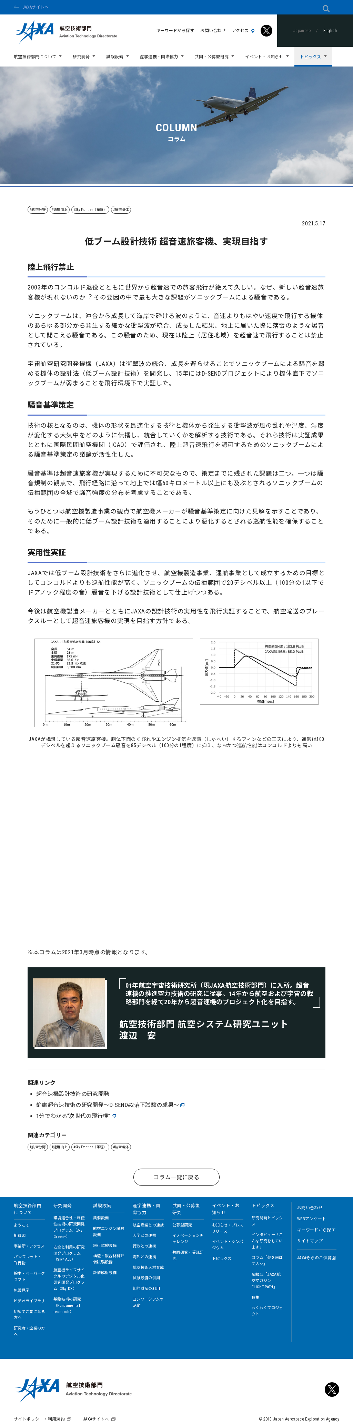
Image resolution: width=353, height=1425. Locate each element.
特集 (256, 1288)
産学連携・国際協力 (146, 1200)
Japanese (302, 30)
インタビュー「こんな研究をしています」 (267, 1231)
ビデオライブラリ (29, 1292)
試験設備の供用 (146, 1268)
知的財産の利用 (146, 1279)
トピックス (222, 1249)
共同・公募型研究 (186, 1200)
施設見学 (21, 1281)
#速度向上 (60, 210)
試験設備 (102, 1196)
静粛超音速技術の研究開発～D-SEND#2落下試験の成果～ (110, 1095)
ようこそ (21, 1216)
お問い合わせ (213, 30)
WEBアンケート (311, 1209)
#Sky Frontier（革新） (90, 210)
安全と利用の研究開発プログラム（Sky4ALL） (69, 1244)
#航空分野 (38, 210)
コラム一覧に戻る (176, 1168)
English (330, 30)
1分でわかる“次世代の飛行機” (76, 1106)
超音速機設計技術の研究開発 (72, 1084)
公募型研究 (182, 1216)
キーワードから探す (175, 30)
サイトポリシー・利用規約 (39, 1409)
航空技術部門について (27, 1200)
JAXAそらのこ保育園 (316, 1248)
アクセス (243, 30)
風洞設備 (101, 1209)
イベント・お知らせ (226, 1200)
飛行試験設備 (105, 1236)
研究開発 (62, 1196)
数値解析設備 (105, 1263)
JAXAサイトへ (36, 7)
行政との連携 (144, 1237)
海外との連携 (144, 1247)
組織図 (20, 1226)
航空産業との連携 (148, 1216)
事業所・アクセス (29, 1237)
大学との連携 (144, 1226)
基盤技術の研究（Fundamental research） (67, 1296)
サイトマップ (310, 1231)
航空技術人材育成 (148, 1258)
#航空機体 (121, 210)
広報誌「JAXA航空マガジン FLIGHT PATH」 (266, 1271)
